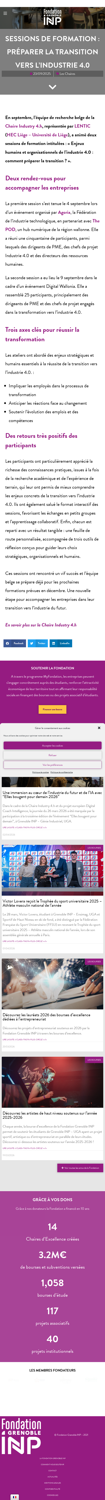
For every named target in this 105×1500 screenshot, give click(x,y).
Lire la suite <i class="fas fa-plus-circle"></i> (25, 827)
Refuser (53, 755)
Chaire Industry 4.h (23, 126)
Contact (52, 1470)
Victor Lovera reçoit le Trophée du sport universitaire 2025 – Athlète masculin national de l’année (52, 903)
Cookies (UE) (52, 1495)
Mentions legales (52, 1483)
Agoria (64, 212)
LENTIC (82, 126)
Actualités (52, 1476)
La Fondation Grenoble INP (53, 1458)
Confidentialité (52, 1489)
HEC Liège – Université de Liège (37, 134)
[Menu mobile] (5, 13)
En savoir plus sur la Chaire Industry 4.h (41, 624)
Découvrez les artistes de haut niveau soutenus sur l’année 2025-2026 (50, 1115)
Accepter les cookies (52, 745)
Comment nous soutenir (52, 1464)
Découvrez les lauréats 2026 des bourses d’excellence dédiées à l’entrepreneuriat (46, 1017)
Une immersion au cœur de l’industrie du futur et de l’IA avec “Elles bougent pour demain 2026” (52, 794)
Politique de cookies (40, 772)
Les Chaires (67, 73)
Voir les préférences (53, 765)
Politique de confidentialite (61, 772)
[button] (99, 728)
